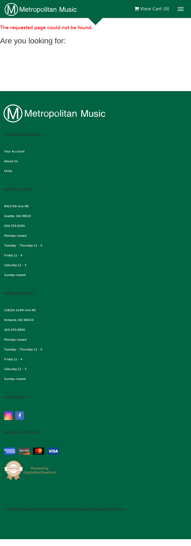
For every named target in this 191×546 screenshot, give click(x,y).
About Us (11, 161)
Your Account (14, 151)
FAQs (8, 171)
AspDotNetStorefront (109, 509)
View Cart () (151, 8)
